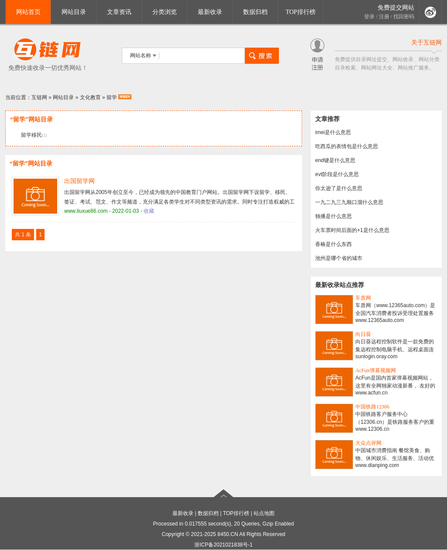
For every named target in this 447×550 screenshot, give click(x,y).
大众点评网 (368, 443)
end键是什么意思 (335, 160)
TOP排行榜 (300, 12)
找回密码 (403, 17)
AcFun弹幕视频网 (375, 370)
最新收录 (210, 12)
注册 (384, 17)
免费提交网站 (396, 7)
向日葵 (363, 334)
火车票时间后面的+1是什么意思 (352, 230)
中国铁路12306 (372, 407)
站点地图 (264, 513)
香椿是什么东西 (333, 244)
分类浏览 (164, 12)
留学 (112, 97)
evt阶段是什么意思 (337, 174)
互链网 (39, 97)
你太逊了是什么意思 (338, 188)
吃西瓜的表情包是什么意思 (346, 146)
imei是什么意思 (333, 132)
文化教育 (90, 97)
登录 (369, 17)
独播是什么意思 (333, 216)
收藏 (149, 211)
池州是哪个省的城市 (338, 258)
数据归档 (255, 12)
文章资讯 (119, 12)
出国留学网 (79, 181)
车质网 (363, 298)
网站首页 (28, 12)
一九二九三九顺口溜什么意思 (349, 202)
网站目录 (74, 12)
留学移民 (31, 135)
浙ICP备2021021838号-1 (223, 545)
